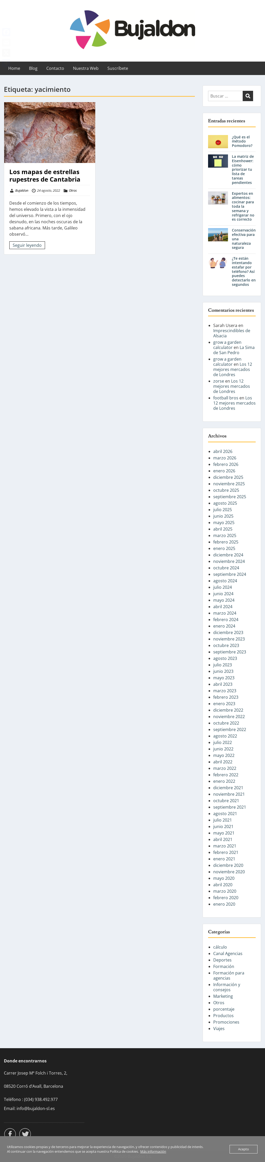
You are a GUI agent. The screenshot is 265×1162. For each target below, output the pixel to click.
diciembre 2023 (228, 632)
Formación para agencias (228, 975)
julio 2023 (222, 665)
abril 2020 (222, 885)
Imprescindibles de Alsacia (231, 333)
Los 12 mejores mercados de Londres (232, 369)
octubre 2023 (226, 645)
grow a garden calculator (227, 344)
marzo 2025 (224, 535)
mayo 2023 (223, 678)
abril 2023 (222, 684)
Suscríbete (117, 68)
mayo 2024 (223, 600)
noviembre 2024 (229, 561)
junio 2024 (223, 594)
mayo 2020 (223, 878)
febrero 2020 (225, 897)
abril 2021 (222, 839)
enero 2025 (224, 548)
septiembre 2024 (229, 574)
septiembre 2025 (229, 497)
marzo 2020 (224, 891)
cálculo (220, 947)
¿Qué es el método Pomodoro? (242, 141)
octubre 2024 (226, 568)
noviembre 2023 (229, 639)
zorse (218, 381)
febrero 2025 (225, 542)
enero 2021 (224, 859)
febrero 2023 (225, 697)
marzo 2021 (224, 846)
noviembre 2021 (229, 794)
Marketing (223, 996)
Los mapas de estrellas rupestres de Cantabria (44, 175)
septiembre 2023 (229, 652)
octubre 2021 (226, 800)
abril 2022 (222, 762)
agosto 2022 (225, 736)
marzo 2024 (224, 613)
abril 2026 (222, 451)
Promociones (226, 1022)
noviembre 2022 (229, 716)
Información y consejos (226, 987)
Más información (153, 1151)
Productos (223, 1015)
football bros (225, 398)
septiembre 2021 (229, 807)
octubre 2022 (226, 723)
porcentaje (223, 1009)
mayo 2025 (223, 522)
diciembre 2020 (228, 865)
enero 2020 (224, 904)
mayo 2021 (223, 833)
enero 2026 (224, 471)
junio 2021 (223, 826)
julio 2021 (222, 820)
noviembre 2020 (229, 872)
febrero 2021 (225, 852)
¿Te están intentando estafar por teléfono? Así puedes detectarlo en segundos (244, 271)
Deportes (222, 960)
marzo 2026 (224, 458)
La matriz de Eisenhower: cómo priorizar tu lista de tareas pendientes (243, 169)
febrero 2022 (225, 775)
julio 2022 (222, 742)
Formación (223, 966)
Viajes (219, 1028)
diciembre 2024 (228, 555)
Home (14, 68)
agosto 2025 (225, 503)
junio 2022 (223, 749)
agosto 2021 (225, 813)
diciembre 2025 (228, 477)
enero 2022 (224, 781)
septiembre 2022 (229, 729)
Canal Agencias (227, 953)
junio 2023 (223, 671)
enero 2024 (224, 626)
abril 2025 (222, 529)
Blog (33, 68)
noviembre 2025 (229, 484)
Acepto (243, 1149)
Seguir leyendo (27, 245)
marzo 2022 (224, 768)
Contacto (55, 68)
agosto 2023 (225, 658)
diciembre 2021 (228, 788)
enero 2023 (224, 703)
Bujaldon (21, 190)
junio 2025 (223, 516)
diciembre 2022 (228, 710)
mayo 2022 (223, 755)
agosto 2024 (225, 581)
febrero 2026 (225, 464)
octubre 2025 (226, 490)
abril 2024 (222, 606)
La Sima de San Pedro (234, 350)
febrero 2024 (225, 619)
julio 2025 (222, 509)
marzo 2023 (224, 691)
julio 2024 (222, 587)
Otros (73, 190)
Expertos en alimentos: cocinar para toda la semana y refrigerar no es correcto (243, 206)
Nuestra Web (86, 68)
